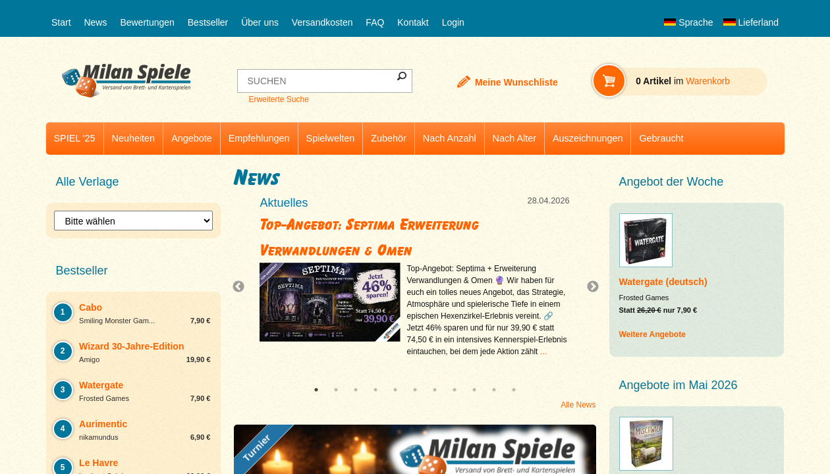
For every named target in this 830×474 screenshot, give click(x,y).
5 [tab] (395, 389)
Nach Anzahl (449, 138)
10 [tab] (494, 389)
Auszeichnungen (587, 138)
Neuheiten (133, 138)
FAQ (375, 22)
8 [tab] (454, 389)
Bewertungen (147, 22)
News (95, 22)
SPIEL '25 (75, 138)
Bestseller (208, 22)
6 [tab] (415, 389)
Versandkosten (322, 22)
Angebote (191, 138)
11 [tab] (513, 389)
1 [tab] (316, 389)
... (543, 351)
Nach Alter (514, 138)
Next (587, 287)
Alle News (578, 404)
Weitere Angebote (652, 334)
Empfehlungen (259, 138)
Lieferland (751, 22)
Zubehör (388, 138)
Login (453, 22)
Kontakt (412, 22)
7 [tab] (434, 389)
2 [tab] (336, 389)
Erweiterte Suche (278, 99)
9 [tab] (474, 389)
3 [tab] (355, 389)
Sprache (688, 22)
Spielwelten (330, 138)
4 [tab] (375, 389)
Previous (241, 287)
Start (61, 22)
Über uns (260, 22)
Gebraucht (661, 138)
